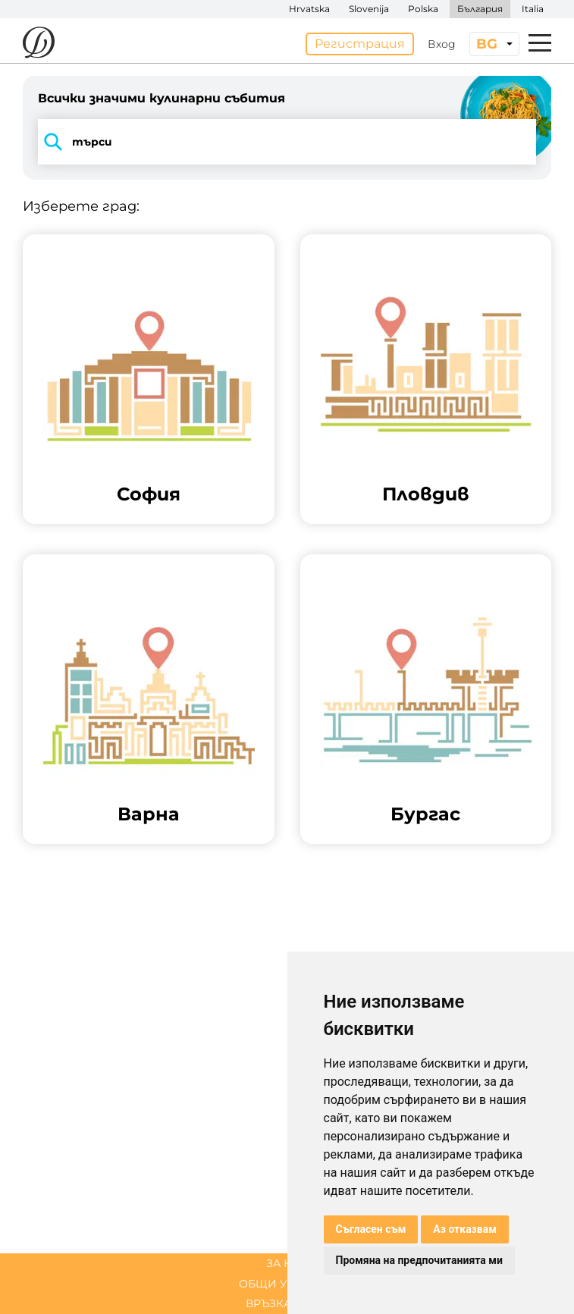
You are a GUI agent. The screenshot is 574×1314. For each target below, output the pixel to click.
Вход (442, 44)
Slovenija (369, 8)
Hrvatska (309, 8)
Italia (533, 8)
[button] (148, 379)
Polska (423, 8)
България (480, 8)
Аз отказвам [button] (465, 1229)
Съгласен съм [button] (371, 1229)
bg (486, 44)
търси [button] (75, 142)
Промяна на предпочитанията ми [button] (419, 1260)
